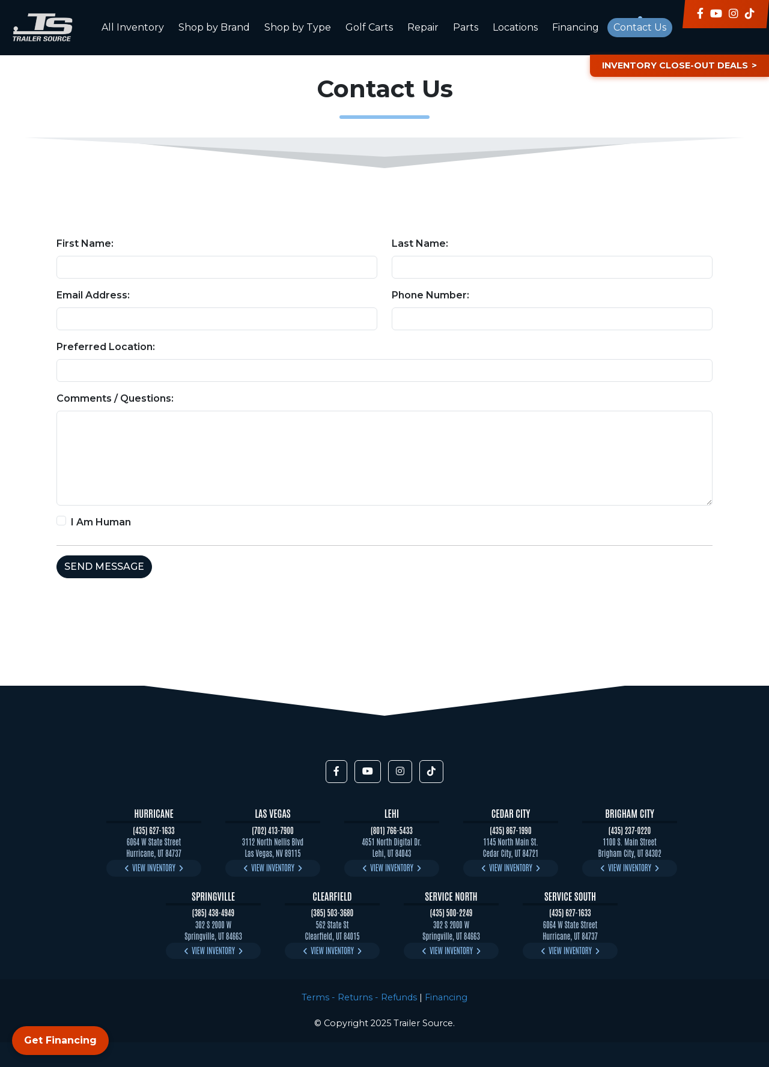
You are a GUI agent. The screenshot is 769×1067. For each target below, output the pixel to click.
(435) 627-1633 (153, 830)
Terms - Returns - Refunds (359, 997)
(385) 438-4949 (213, 912)
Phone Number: (430, 295)
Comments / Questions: (115, 398)
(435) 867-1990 (510, 830)
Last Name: (420, 243)
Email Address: (93, 295)
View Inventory (153, 867)
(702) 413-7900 (273, 830)
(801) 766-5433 (392, 830)
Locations (515, 27)
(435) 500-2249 (451, 912)
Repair (423, 27)
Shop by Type (297, 27)
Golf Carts (369, 27)
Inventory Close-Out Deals (675, 65)
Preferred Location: (105, 346)
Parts (465, 27)
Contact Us (639, 27)
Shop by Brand (214, 27)
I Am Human (101, 522)
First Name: (85, 243)
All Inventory (133, 27)
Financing (575, 27)
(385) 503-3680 (332, 912)
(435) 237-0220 (630, 830)
